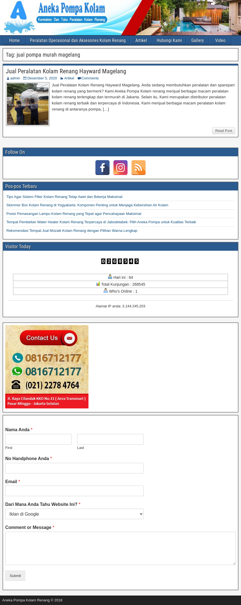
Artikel (141, 40)
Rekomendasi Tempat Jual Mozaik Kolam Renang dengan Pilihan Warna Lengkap (71, 231)
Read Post (223, 131)
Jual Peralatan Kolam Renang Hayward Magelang (66, 71)
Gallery (197, 40)
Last (80, 448)
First (8, 448)
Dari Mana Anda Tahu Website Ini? (42, 504)
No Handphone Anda (28, 458)
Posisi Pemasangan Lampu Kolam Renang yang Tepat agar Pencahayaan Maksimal (73, 214)
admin (15, 78)
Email (12, 481)
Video (220, 40)
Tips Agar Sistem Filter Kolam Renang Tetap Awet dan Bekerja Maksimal (64, 197)
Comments (90, 78)
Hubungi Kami (169, 40)
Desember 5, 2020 (42, 78)
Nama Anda (18, 429)
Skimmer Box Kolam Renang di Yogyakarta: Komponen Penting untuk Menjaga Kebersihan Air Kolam (87, 205)
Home (14, 40)
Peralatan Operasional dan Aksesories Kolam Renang (78, 40)
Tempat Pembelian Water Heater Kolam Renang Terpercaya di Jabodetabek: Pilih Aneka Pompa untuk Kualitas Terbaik (101, 222)
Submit (15, 576)
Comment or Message (29, 527)
